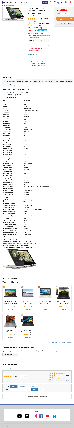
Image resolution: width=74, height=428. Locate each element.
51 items (23, 376)
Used (39, 35)
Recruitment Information (47, 426)
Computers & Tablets (45, 85)
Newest (13, 386)
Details (30, 46)
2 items (67, 377)
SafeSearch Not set (52, 2)
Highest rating (22, 386)
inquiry (20, 426)
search (45, 2)
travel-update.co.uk (11, 2)
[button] (71, 2)
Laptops (54, 85)
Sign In (58, 2)
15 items (68, 373)
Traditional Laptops (63, 85)
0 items (67, 380)
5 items (67, 375)
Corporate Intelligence (31, 426)
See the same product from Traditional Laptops (59, 342)
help (14, 426)
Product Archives (61, 426)
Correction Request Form (10, 354)
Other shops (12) (34, 54)
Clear (41, 389)
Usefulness (32, 386)
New (38, 29)
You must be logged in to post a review (12, 368)
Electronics (20, 85)
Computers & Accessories (31, 85)
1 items (67, 378)
